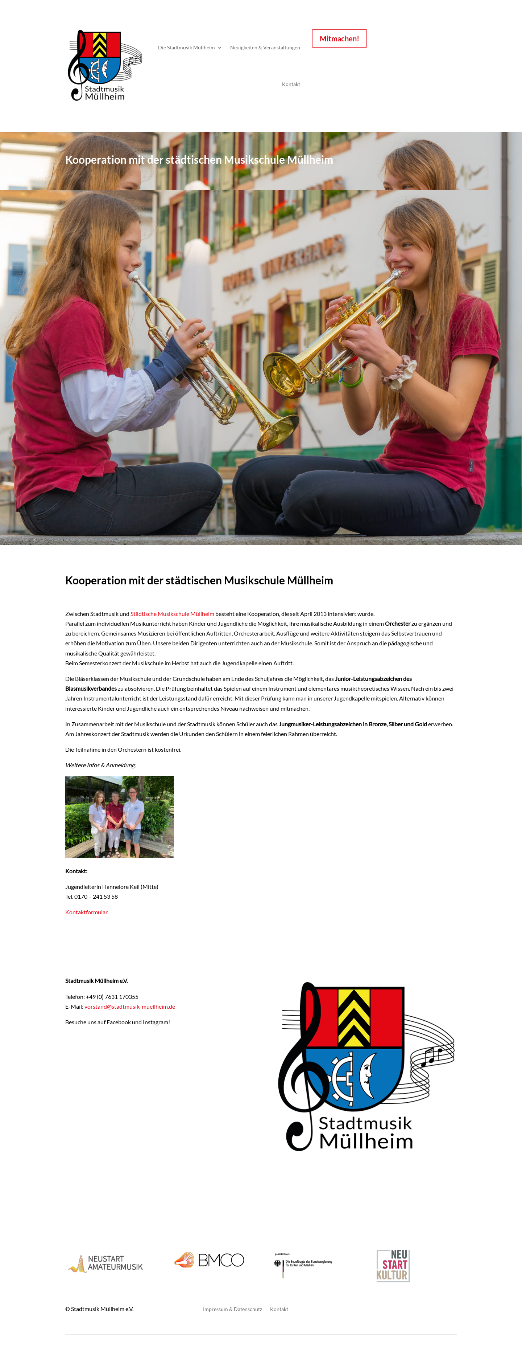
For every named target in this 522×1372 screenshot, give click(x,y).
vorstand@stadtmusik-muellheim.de (129, 1006)
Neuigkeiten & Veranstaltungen (265, 47)
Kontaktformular (86, 911)
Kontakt (291, 84)
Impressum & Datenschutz (232, 1309)
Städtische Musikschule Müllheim (172, 613)
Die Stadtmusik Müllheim (186, 47)
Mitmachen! (339, 38)
